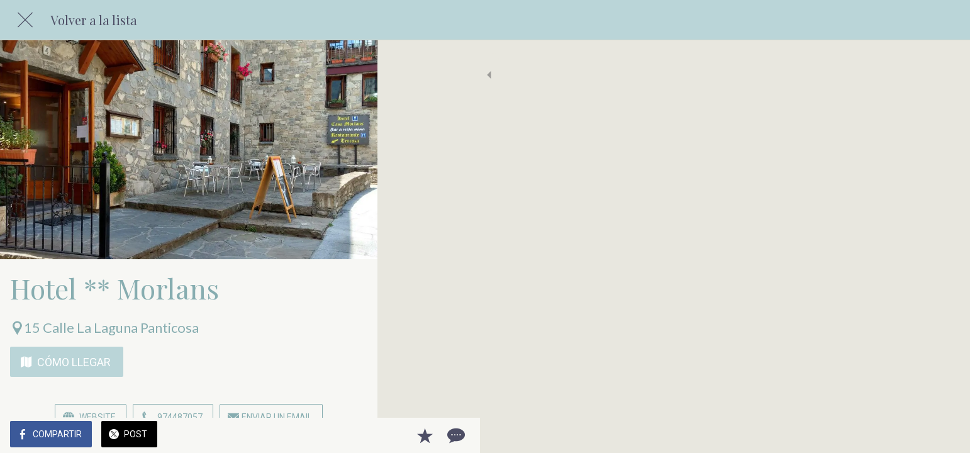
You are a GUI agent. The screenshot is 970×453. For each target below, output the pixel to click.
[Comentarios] (352, 435)
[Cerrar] (25, 20)
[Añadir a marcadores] (322, 435)
